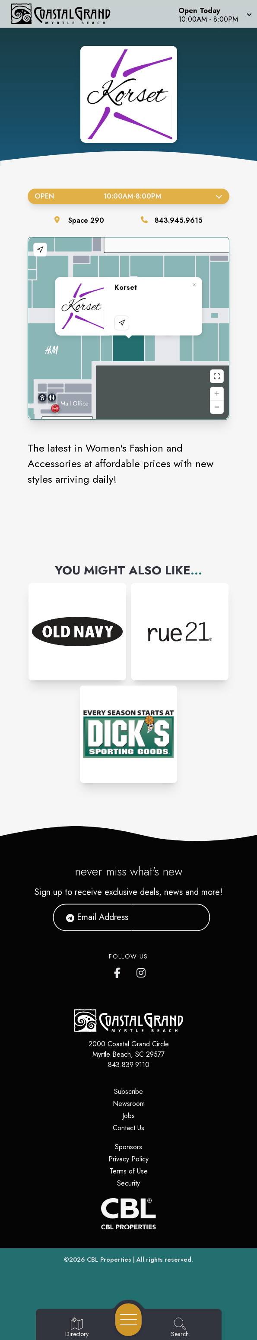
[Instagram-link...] (77, 632)
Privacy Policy (128, 1159)
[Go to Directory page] (77, 1328)
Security (128, 1183)
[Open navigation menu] (128, 1319)
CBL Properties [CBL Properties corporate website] (109, 1259)
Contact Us (128, 1128)
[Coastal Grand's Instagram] (142, 971)
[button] (214, 13)
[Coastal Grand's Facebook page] (119, 971)
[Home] (66, 13)
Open (128, 196)
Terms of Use (129, 1171)
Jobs (128, 1116)
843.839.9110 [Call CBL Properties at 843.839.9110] (128, 1065)
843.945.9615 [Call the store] (179, 220)
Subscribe (128, 1091)
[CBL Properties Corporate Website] (128, 1213)
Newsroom (129, 1104)
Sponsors (128, 1147)
